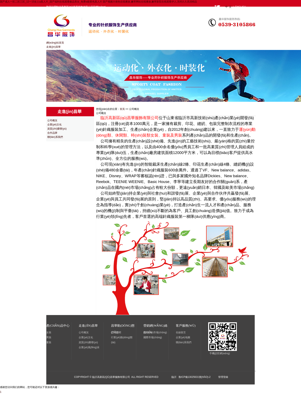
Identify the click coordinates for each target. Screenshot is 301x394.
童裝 (48, 342)
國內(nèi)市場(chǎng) (155, 332)
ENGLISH (240, 6)
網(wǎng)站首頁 (55, 42)
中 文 (228, 6)
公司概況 (52, 120)
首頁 (122, 109)
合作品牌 (52, 132)
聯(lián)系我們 (55, 137)
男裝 (48, 337)
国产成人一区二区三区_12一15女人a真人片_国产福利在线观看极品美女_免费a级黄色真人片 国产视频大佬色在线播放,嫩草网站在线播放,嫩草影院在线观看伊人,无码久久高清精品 (98, 1)
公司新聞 (116, 332)
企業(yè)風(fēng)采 (89, 347)
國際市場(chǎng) (152, 337)
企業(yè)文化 (54, 124)
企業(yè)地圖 (183, 337)
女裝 (48, 332)
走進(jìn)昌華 (53, 46)
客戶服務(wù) (186, 325)
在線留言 (181, 332)
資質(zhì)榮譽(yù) (57, 128)
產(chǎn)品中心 (58, 325)
